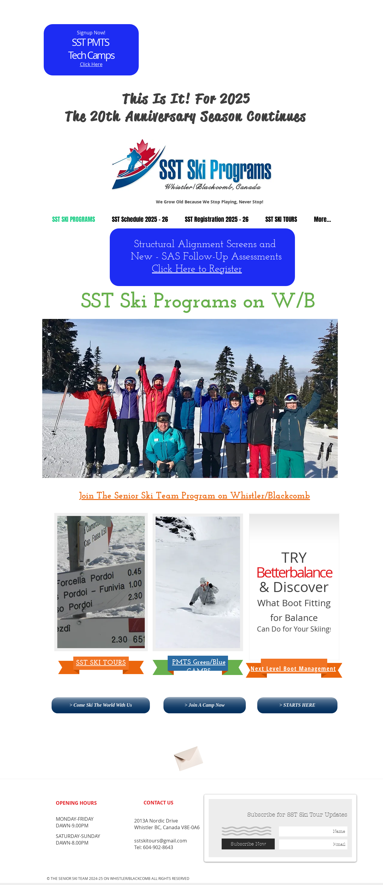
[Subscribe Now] (248, 844)
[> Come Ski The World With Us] (101, 705)
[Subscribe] (187, 756)
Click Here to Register (197, 269)
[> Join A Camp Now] (204, 705)
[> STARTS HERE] (297, 705)
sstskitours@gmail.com (160, 840)
